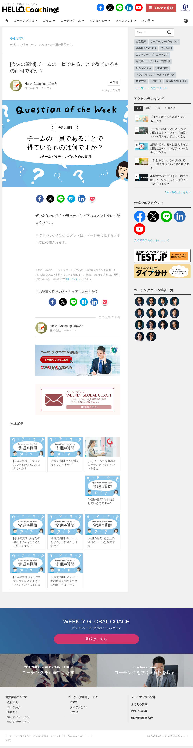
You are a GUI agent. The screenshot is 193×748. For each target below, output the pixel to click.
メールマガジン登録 (143, 699)
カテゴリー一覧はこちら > (151, 88)
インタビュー (100, 20)
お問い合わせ (73, 279)
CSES (73, 704)
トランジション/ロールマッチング (155, 74)
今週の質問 (17, 38)
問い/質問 (166, 48)
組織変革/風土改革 (176, 81)
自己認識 (141, 41)
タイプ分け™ (78, 708)
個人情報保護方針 (142, 719)
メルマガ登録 (161, 8)
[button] (186, 21)
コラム (49, 20)
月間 (157, 108)
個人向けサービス (18, 723)
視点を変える (143, 68)
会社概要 (12, 704)
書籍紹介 (12, 713)
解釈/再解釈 (162, 68)
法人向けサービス (18, 718)
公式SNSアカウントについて (151, 240)
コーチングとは (25, 20)
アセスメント (126, 20)
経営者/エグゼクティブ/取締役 (153, 61)
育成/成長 (141, 81)
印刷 (114, 82)
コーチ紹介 (14, 708)
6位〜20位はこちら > (178, 192)
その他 (148, 20)
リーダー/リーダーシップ (164, 41)
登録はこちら (96, 641)
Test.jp (74, 713)
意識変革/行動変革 (146, 48)
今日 (138, 108)
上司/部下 (156, 81)
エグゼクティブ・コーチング (152, 54)
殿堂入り (170, 108)
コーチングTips (72, 20)
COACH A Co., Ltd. (158, 738)
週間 (148, 108)
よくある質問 (139, 706)
